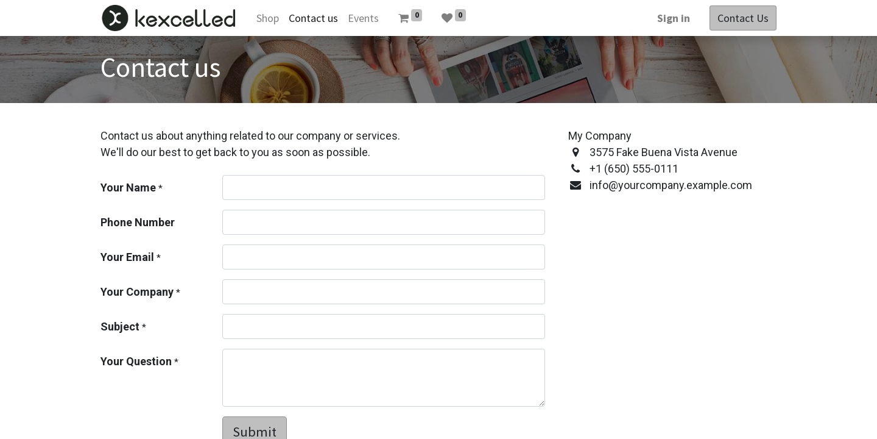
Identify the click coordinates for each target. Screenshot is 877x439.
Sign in (673, 18)
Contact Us (743, 18)
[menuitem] (268, 18)
